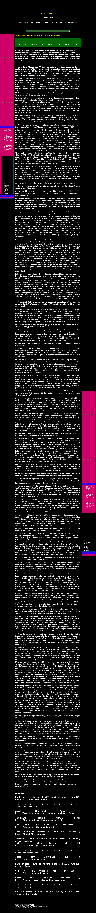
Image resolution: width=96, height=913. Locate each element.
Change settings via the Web (20, 905)
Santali (46, 22)
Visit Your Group (18, 907)
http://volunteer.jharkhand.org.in (35, 845)
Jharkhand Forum (65, 22)
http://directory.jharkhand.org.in (35, 827)
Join (72, 22)
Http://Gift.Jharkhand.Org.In (32, 873)
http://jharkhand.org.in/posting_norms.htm (40, 820)
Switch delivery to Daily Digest (31, 906)
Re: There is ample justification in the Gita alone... (8, 143)
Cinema (26, 22)
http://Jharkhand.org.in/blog (32, 859)
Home (20, 22)
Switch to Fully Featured (42, 906)
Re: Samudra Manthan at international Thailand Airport (8, 141)
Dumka (6, 192)
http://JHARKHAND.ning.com (30, 834)
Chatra (5, 188)
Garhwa (6, 193)
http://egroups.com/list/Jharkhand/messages (40, 880)
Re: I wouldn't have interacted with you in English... (8, 134)
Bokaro (6, 185)
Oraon (51, 22)
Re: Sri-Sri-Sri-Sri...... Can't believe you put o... (8, 152)
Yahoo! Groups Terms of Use (27, 907)
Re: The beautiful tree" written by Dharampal (8, 137)
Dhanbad (6, 190)
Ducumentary (39, 22)
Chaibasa (6, 186)
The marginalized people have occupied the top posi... (8, 130)
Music (56, 22)
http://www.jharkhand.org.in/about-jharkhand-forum (45, 813)
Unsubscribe (36, 907)
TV (76, 22)
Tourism (32, 22)
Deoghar (6, 189)
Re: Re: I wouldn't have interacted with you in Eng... (8, 149)
